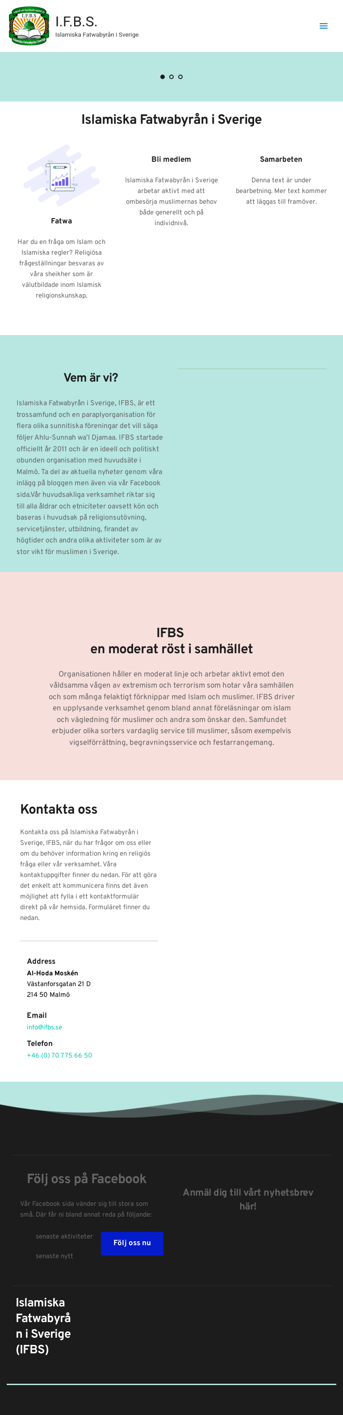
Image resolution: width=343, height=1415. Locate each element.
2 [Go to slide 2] (171, 77)
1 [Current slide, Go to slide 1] (162, 77)
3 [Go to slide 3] (180, 77)
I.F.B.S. (76, 21)
